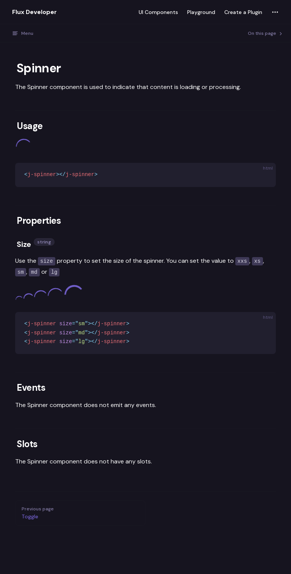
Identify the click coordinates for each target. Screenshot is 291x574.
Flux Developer (34, 12)
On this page (265, 33)
